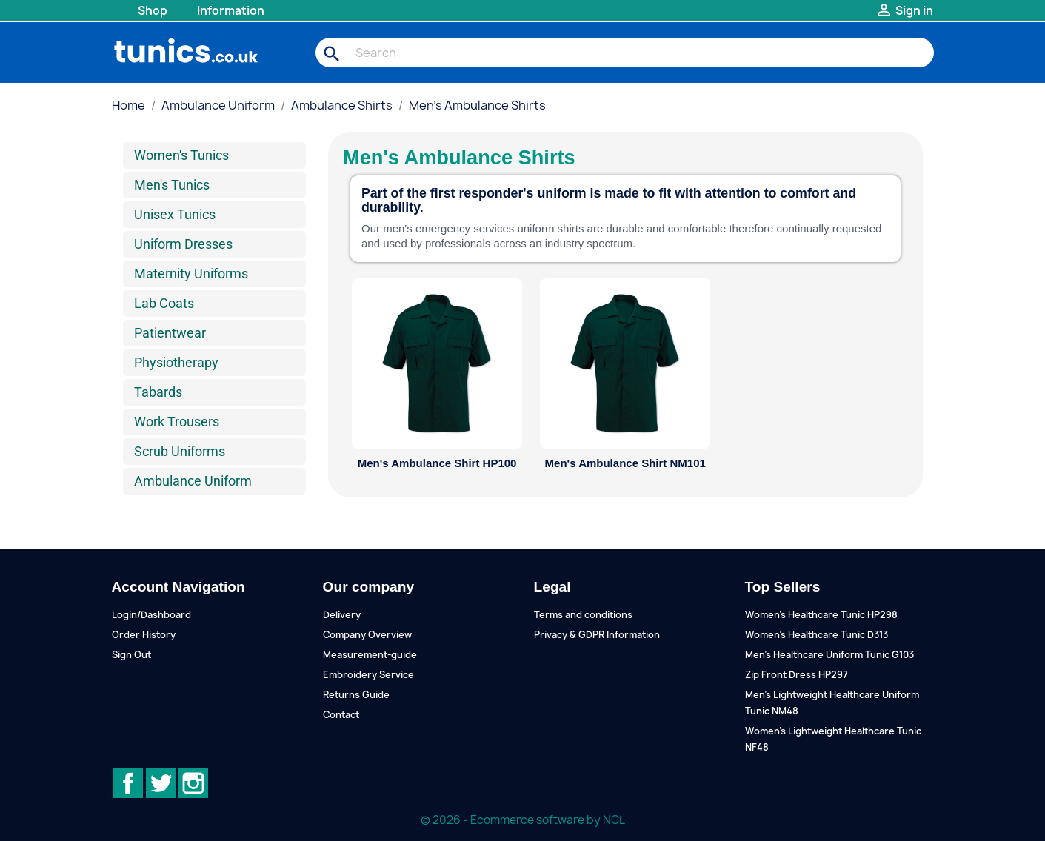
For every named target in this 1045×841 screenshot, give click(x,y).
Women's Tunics (181, 155)
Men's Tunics (172, 184)
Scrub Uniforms (179, 451)
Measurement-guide (370, 655)
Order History (144, 635)
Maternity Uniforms (191, 273)
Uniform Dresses (183, 244)
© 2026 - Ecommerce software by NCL (523, 820)
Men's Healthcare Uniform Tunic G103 (829, 655)
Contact (341, 714)
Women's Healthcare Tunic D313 (816, 635)
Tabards (158, 392)
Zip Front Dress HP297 (796, 675)
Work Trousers (176, 421)
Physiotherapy (176, 362)
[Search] (624, 52)
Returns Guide (356, 694)
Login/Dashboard (151, 615)
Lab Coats (164, 303)
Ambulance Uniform (193, 481)
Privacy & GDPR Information (597, 635)
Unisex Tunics (175, 214)
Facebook (128, 783)
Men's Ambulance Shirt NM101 (625, 463)
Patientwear (170, 333)
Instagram (193, 783)
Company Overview (367, 635)
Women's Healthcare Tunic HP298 (821, 615)
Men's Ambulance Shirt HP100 (437, 463)
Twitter (161, 783)
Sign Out (131, 655)
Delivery (342, 615)
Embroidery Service (368, 675)
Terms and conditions (583, 615)
